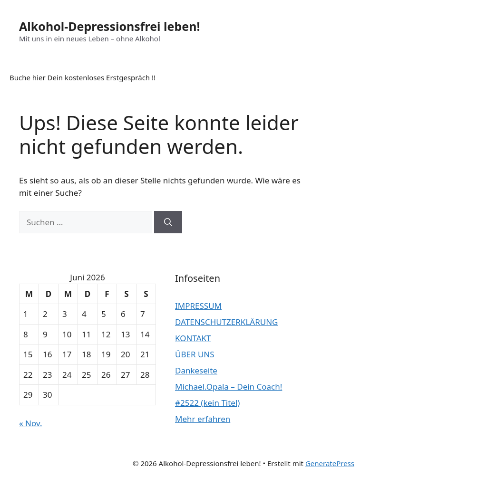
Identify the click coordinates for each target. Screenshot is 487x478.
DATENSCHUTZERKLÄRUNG (226, 321)
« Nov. (30, 423)
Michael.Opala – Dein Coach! (228, 386)
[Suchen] (168, 222)
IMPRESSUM (198, 305)
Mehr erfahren (202, 418)
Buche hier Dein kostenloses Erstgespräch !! (83, 77)
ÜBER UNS (194, 354)
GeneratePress (329, 463)
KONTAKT (193, 338)
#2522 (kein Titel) (207, 402)
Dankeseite (196, 370)
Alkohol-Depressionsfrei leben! (109, 26)
